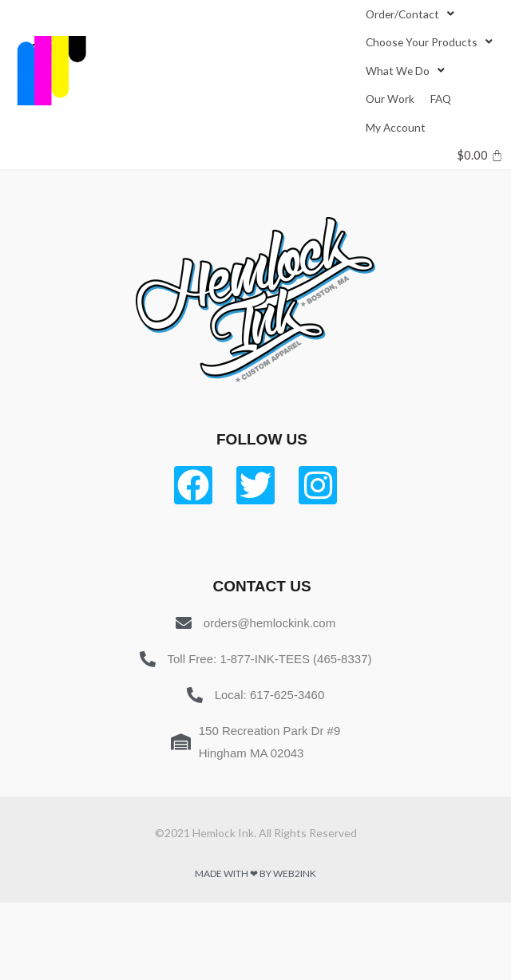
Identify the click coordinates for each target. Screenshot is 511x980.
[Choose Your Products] (431, 42)
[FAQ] (440, 99)
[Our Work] (390, 99)
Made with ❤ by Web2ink (255, 873)
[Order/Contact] (411, 14)
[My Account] (396, 127)
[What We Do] (407, 71)
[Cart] (480, 155)
